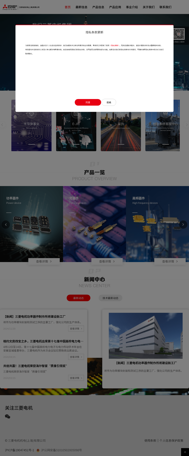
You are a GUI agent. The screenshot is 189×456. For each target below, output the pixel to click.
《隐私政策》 (115, 45)
